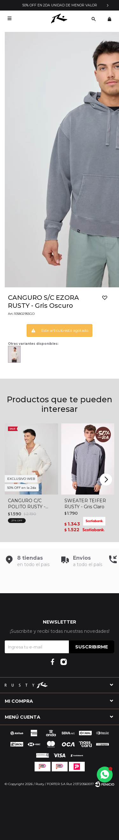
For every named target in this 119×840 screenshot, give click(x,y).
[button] (93, 18)
